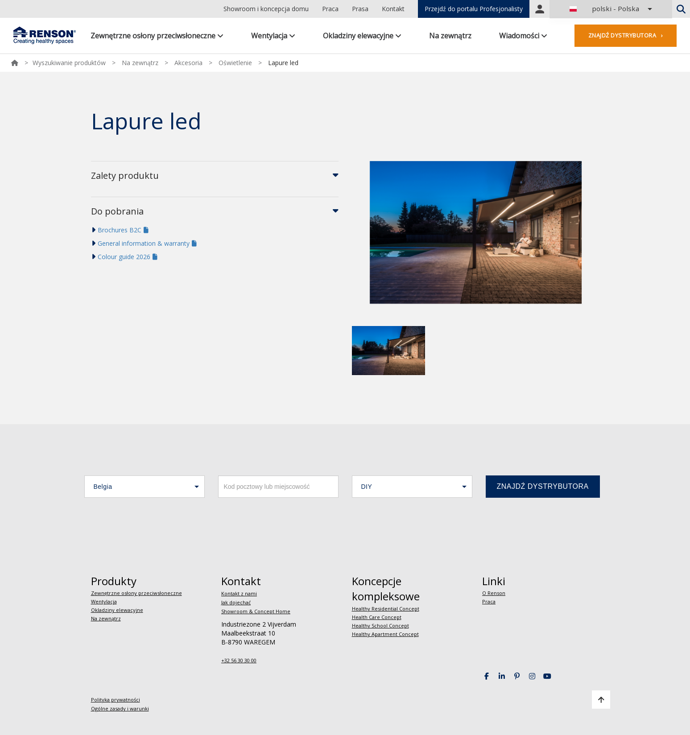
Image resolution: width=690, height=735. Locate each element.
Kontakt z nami (239, 593)
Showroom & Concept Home (255, 611)
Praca (330, 8)
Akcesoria (188, 62)
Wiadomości (523, 36)
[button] (144, 486)
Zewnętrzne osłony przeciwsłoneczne (157, 36)
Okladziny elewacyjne (362, 36)
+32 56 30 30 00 (238, 660)
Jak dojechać (236, 602)
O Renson (493, 593)
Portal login (539, 8)
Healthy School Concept (380, 625)
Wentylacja (273, 36)
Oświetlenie (235, 62)
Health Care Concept (376, 617)
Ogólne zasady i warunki (120, 708)
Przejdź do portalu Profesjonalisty (474, 8)
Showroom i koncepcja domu (266, 8)
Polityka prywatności (115, 699)
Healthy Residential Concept (385, 608)
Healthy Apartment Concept (385, 634)
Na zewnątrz (450, 36)
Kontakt (393, 8)
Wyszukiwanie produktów (69, 62)
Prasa (360, 8)
